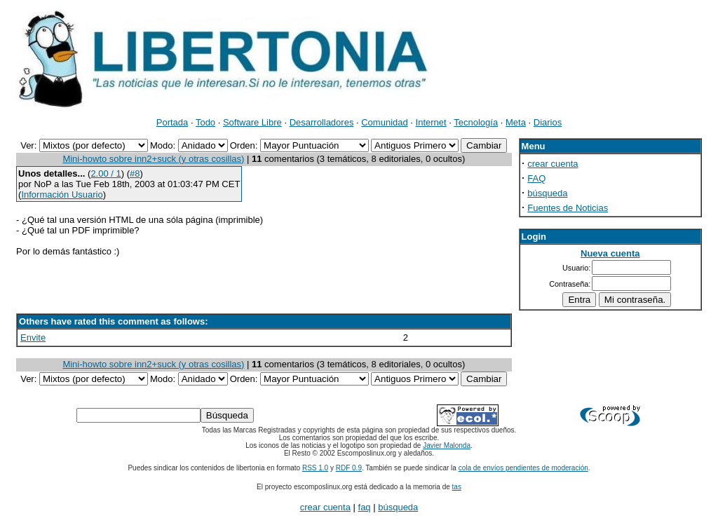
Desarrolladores (322, 122)
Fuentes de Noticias (567, 208)
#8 (135, 173)
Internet (431, 122)
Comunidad (384, 122)
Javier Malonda (446, 445)
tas (456, 487)
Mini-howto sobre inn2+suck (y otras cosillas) (153, 159)
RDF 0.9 (349, 468)
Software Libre (252, 122)
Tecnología (476, 122)
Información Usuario (61, 194)
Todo (205, 122)
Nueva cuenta (610, 253)
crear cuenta (552, 163)
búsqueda (547, 193)
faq (364, 507)
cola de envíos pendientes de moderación (523, 468)
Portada (172, 122)
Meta (516, 122)
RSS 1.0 (315, 468)
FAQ (536, 178)
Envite (33, 337)
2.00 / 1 (105, 173)
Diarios (548, 122)
